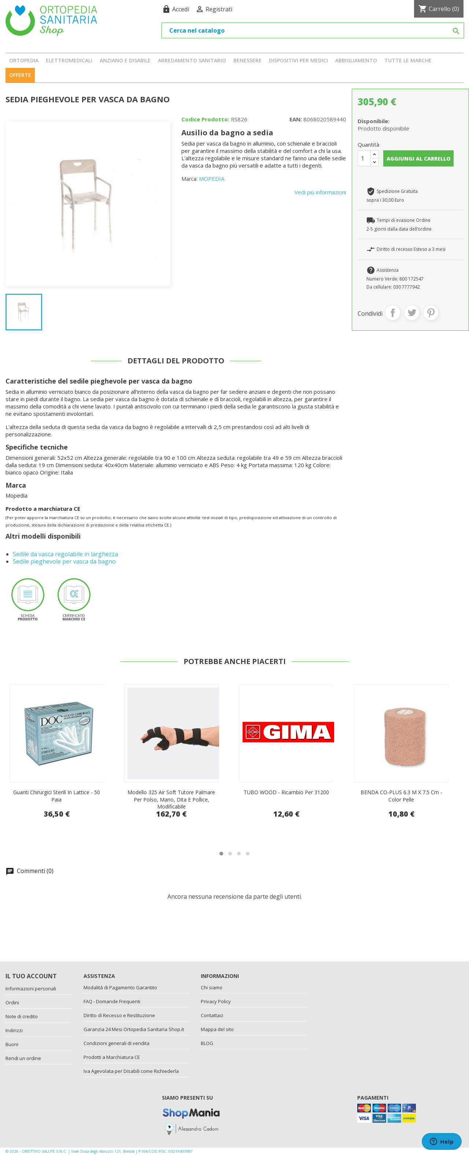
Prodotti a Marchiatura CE (112, 1057)
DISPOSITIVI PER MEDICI (298, 60)
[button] (221, 853)
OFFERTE (20, 75)
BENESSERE (247, 60)
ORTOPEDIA (23, 60)
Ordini (12, 1002)
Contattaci (212, 1015)
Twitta (412, 312)
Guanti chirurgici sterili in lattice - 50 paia (171, 796)
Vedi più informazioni (320, 192)
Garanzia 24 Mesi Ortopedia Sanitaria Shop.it (134, 1029)
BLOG (207, 1043)
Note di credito (21, 1016)
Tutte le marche (408, 60)
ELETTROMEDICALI (69, 60)
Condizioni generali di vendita (116, 1043)
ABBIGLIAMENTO (356, 60)
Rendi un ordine (23, 1058)
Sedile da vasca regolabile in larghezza (65, 554)
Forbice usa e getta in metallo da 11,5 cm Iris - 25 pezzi (56, 796)
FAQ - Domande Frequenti (112, 1001)
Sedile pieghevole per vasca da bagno (64, 561)
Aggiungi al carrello (418, 158)
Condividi (392, 312)
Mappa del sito (217, 1029)
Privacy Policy (216, 1001)
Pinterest (431, 312)
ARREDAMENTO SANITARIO (192, 60)
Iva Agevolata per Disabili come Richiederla (131, 1071)
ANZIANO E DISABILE (125, 60)
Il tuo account (31, 976)
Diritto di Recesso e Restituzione (119, 1015)
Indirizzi (14, 1030)
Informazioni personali (30, 988)
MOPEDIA (211, 178)
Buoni (11, 1044)
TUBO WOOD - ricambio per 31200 (401, 792)
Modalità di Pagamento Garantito (120, 987)
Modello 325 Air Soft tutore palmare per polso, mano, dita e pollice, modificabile (286, 799)
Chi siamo (211, 987)
